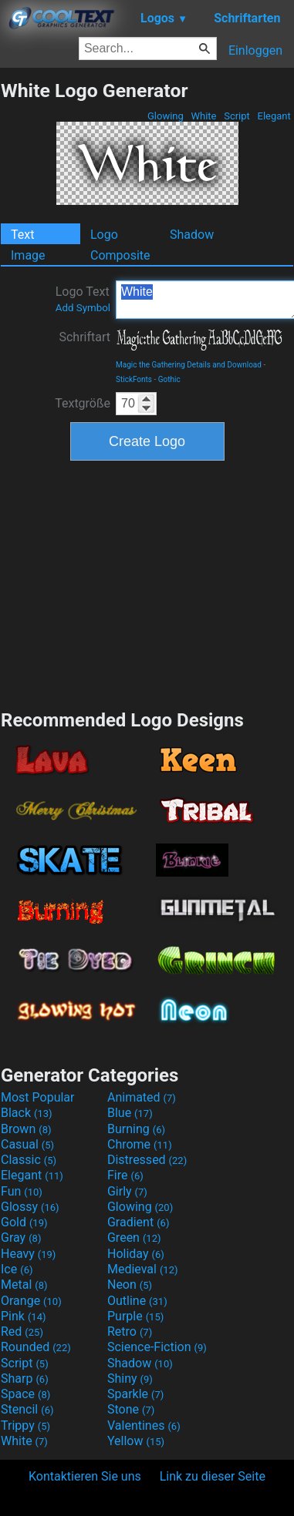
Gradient (138, 1222)
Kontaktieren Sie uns (85, 1476)
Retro (129, 1331)
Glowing (165, 116)
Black (26, 1112)
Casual (27, 1144)
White (203, 116)
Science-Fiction (157, 1347)
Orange (31, 1300)
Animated (141, 1097)
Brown (26, 1129)
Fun (21, 1191)
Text (22, 234)
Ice (16, 1269)
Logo (104, 234)
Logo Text (83, 299)
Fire (125, 1175)
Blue (130, 1112)
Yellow (135, 1441)
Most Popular (38, 1097)
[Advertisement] (147, 583)
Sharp (25, 1378)
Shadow (192, 234)
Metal (24, 1284)
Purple (135, 1316)
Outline (137, 1300)
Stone (130, 1409)
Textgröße (82, 403)
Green (134, 1237)
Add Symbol (83, 308)
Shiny (130, 1378)
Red (22, 1331)
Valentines (144, 1425)
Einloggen (255, 50)
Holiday (135, 1253)
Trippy (25, 1425)
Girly (127, 1191)
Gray (21, 1237)
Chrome (139, 1144)
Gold (24, 1222)
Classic (28, 1159)
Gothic (169, 379)
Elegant (274, 116)
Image (28, 255)
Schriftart (84, 337)
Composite (120, 255)
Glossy (30, 1206)
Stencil (27, 1409)
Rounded (36, 1347)
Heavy (28, 1253)
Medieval (142, 1269)
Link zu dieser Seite (212, 1476)
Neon (129, 1284)
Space (25, 1394)
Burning (136, 1129)
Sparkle (135, 1394)
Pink (23, 1316)
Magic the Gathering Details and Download (189, 365)
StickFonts (134, 379)
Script (236, 116)
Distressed (147, 1159)
